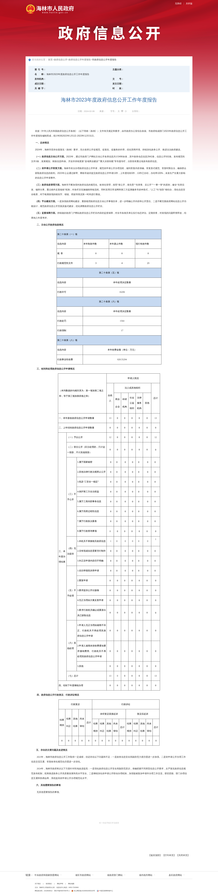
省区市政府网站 (83, 875)
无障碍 (178, 3)
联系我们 (49, 883)
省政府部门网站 (115, 875)
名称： (40, 74)
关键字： (40, 88)
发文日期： (118, 83)
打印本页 (169, 855)
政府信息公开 (60, 59)
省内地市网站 (145, 875)
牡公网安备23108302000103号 (83, 891)
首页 (50, 59)
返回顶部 (155, 855)
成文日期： (40, 83)
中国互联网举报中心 (105, 891)
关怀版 (189, 3)
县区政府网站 (175, 875)
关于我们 (38, 883)
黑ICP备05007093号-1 (62, 891)
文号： (118, 79)
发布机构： (40, 79)
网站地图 (71, 883)
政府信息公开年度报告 (80, 59)
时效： (118, 88)
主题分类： (118, 69)
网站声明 (60, 883)
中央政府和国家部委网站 (46, 875)
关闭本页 (183, 855)
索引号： (40, 69)
